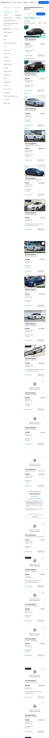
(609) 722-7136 (28, 374)
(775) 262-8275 (28, 551)
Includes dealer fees (29, 45)
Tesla (26, 17)
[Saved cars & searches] (36, 2)
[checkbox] (21, 20)
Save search (40, 14)
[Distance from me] (18, 18)
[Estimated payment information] (31, 47)
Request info (41, 55)
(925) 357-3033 (28, 160)
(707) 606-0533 (28, 340)
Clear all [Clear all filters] (38, 17)
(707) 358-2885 (28, 731)
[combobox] (17, 7)
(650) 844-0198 (28, 55)
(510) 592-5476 (28, 485)
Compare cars (40, 23)
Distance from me (8, 17)
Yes (6, 25)
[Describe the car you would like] (29, 14)
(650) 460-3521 (28, 620)
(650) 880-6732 (28, 305)
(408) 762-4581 (28, 697)
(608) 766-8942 (28, 586)
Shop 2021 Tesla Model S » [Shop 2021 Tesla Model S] (34, 498)
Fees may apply (28, 115)
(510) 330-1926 (28, 194)
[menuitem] (11, 2)
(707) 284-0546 (28, 409)
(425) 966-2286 (28, 229)
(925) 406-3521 (28, 271)
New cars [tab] (17, 11)
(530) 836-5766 (28, 444)
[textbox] (29, 23)
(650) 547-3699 (28, 125)
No (10, 25)
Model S (33, 17)
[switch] (45, 23)
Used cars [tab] (8, 11)
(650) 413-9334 (28, 655)
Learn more (35, 516)
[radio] (4, 25)
